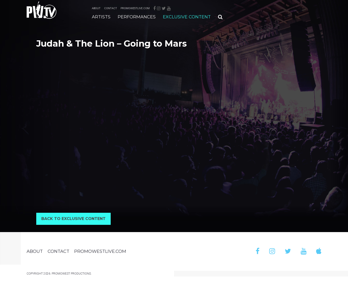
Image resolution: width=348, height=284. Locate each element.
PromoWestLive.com (135, 8)
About (96, 8)
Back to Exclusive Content (73, 218)
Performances (137, 17)
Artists (101, 17)
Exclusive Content (187, 17)
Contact (110, 8)
